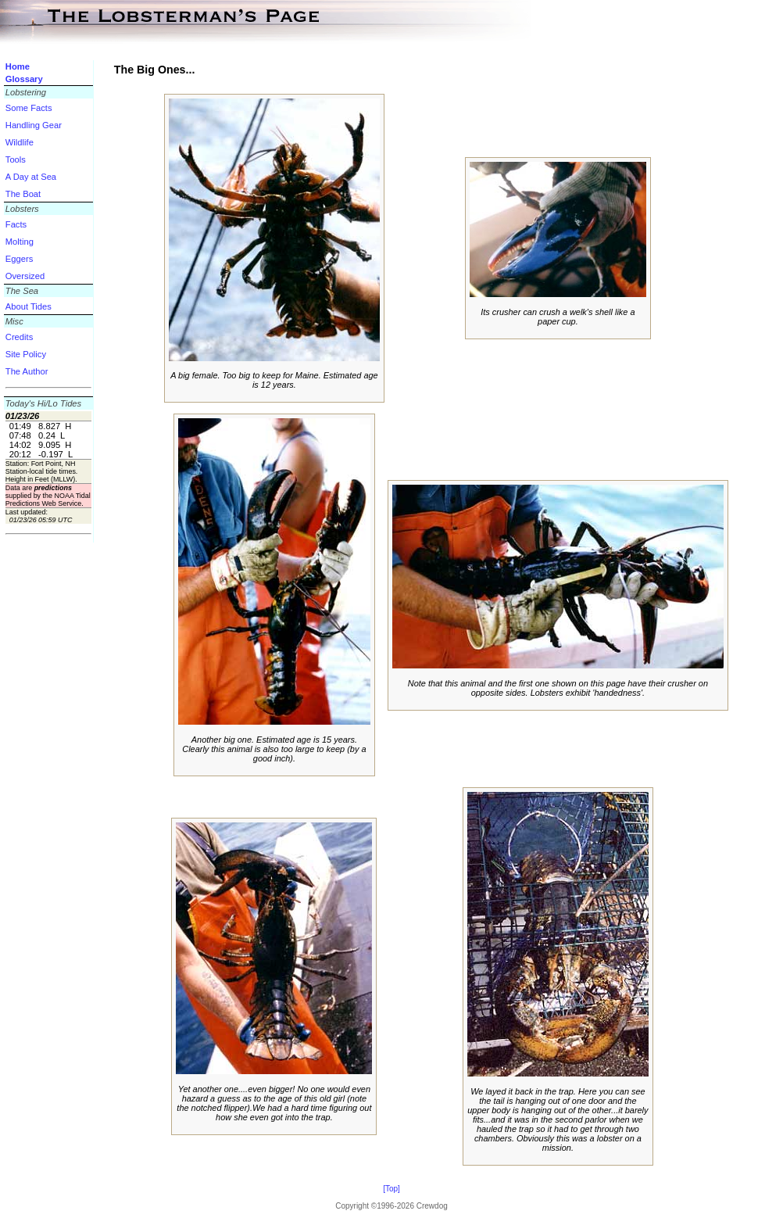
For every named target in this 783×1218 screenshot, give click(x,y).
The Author (26, 371)
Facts (16, 224)
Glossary (24, 79)
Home (17, 66)
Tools (15, 159)
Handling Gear (33, 125)
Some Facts (28, 108)
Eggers (19, 258)
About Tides (28, 306)
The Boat (23, 194)
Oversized (25, 276)
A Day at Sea (30, 176)
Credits (19, 337)
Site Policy (25, 354)
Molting (19, 241)
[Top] (391, 1188)
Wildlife (19, 142)
